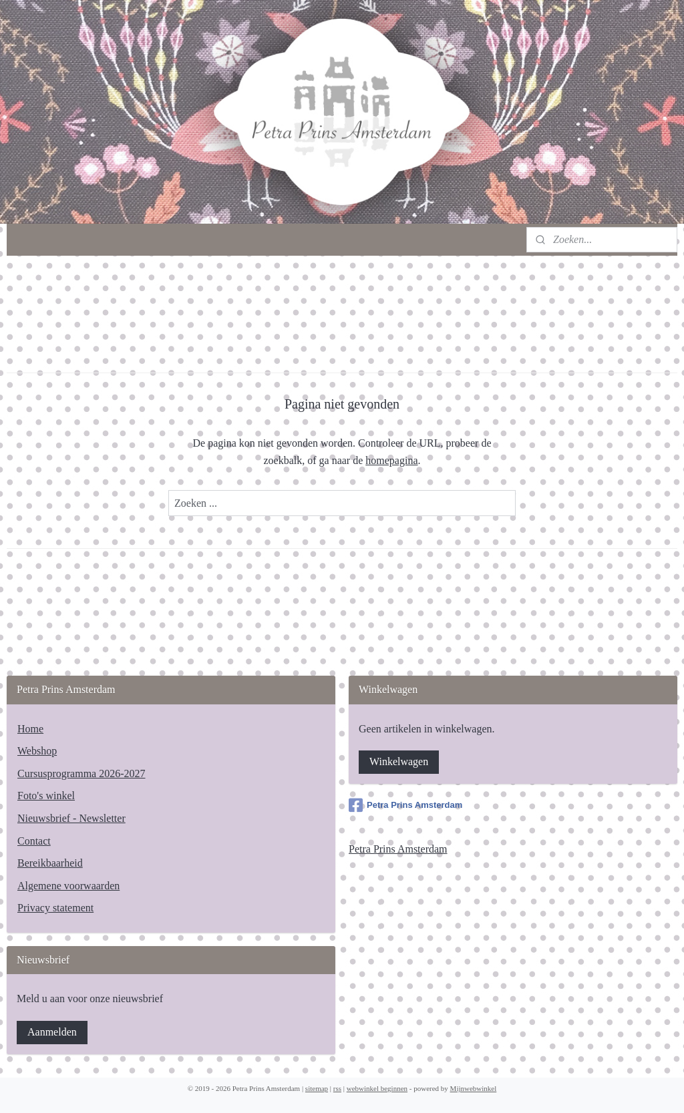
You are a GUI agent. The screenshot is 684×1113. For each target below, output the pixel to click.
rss (337, 1088)
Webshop (37, 750)
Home (30, 728)
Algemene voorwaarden (68, 885)
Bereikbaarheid (50, 863)
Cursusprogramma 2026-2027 (81, 773)
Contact (34, 841)
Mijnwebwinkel (473, 1088)
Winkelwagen (398, 761)
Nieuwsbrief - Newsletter (71, 818)
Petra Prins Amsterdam (405, 805)
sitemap (316, 1088)
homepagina (391, 460)
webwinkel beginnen (377, 1088)
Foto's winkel (46, 795)
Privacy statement (55, 907)
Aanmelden (52, 1032)
